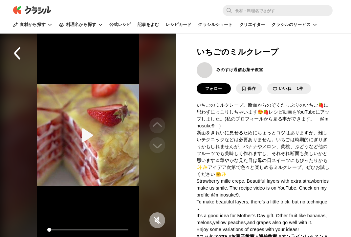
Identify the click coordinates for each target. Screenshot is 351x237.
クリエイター (252, 24)
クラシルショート (215, 24)
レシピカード (178, 24)
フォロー (213, 88)
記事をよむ (148, 24)
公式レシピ (120, 24)
